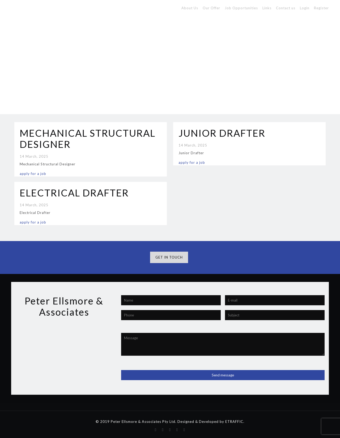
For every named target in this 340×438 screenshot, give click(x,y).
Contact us (285, 8)
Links (266, 8)
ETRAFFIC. (234, 421)
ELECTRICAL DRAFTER (74, 193)
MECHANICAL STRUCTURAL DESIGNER (87, 138)
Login (304, 8)
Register (321, 8)
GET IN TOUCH (169, 257)
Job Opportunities (241, 8)
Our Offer (211, 8)
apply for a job (33, 173)
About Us (189, 8)
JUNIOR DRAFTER (221, 133)
